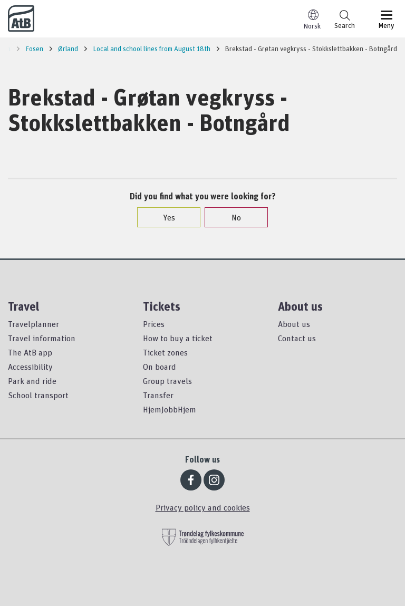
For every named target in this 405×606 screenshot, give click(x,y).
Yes (163, 217)
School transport (38, 395)
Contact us (297, 338)
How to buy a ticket (178, 338)
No (231, 217)
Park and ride (32, 381)
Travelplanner (33, 324)
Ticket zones (165, 352)
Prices (154, 324)
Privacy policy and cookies (203, 507)
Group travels (167, 381)
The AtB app (30, 352)
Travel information (41, 338)
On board (159, 366)
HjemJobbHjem (169, 409)
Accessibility (30, 366)
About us (294, 324)
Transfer (158, 395)
